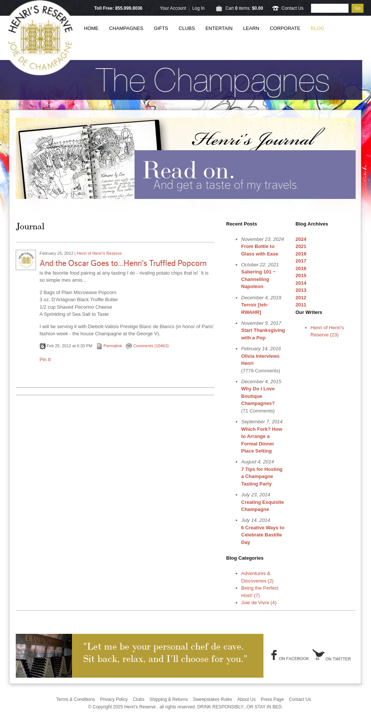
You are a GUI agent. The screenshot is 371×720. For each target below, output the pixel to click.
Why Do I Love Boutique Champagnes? (258, 396)
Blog (317, 28)
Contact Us (292, 8)
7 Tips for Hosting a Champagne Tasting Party (262, 476)
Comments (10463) (147, 346)
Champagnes (126, 28)
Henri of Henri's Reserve (99, 253)
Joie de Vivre (259, 602)
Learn (251, 28)
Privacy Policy (114, 699)
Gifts (161, 28)
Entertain (218, 28)
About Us (246, 699)
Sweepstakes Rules (212, 699)
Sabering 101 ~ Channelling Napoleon (258, 279)
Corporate (285, 28)
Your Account (173, 8)
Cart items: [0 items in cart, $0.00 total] (244, 8)
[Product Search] (330, 8)
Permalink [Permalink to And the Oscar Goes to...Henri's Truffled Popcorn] (109, 346)
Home (91, 28)
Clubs (187, 28)
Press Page (272, 699)
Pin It (45, 359)
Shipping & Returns (169, 699)
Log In (198, 8)
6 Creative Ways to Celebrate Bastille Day (262, 535)
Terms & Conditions (75, 699)
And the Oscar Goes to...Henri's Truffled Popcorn (123, 263)
